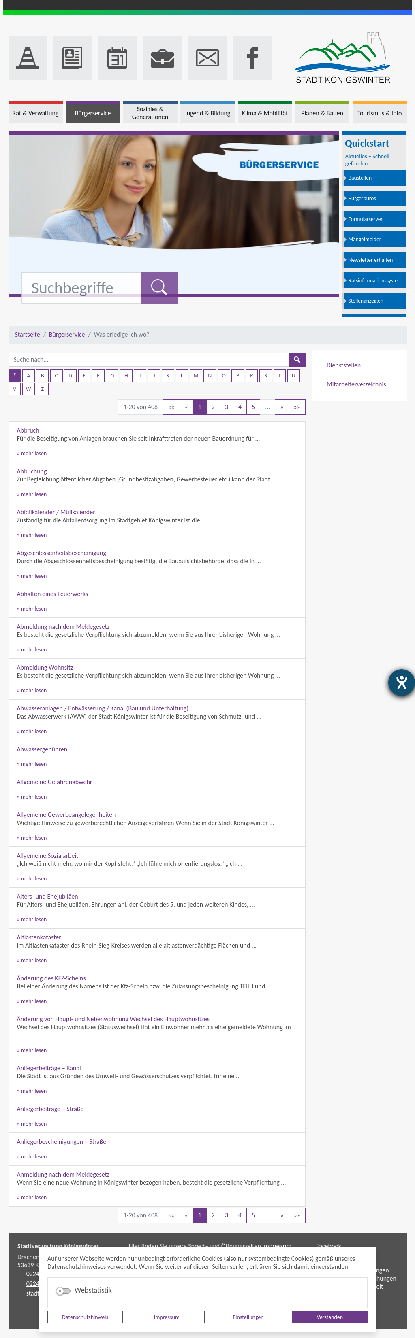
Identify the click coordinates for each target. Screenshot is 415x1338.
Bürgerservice (67, 334)
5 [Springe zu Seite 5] (253, 407)
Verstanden (330, 1317)
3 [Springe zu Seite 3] (226, 407)
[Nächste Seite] (282, 407)
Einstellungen (248, 1317)
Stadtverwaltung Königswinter (58, 1246)
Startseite (27, 334)
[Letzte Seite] (297, 407)
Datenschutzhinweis (85, 1317)
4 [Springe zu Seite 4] (240, 407)
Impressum (167, 1317)
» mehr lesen (32, 453)
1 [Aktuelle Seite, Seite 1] (199, 407)
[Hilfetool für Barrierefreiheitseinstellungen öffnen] (401, 682)
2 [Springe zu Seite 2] (213, 407)
